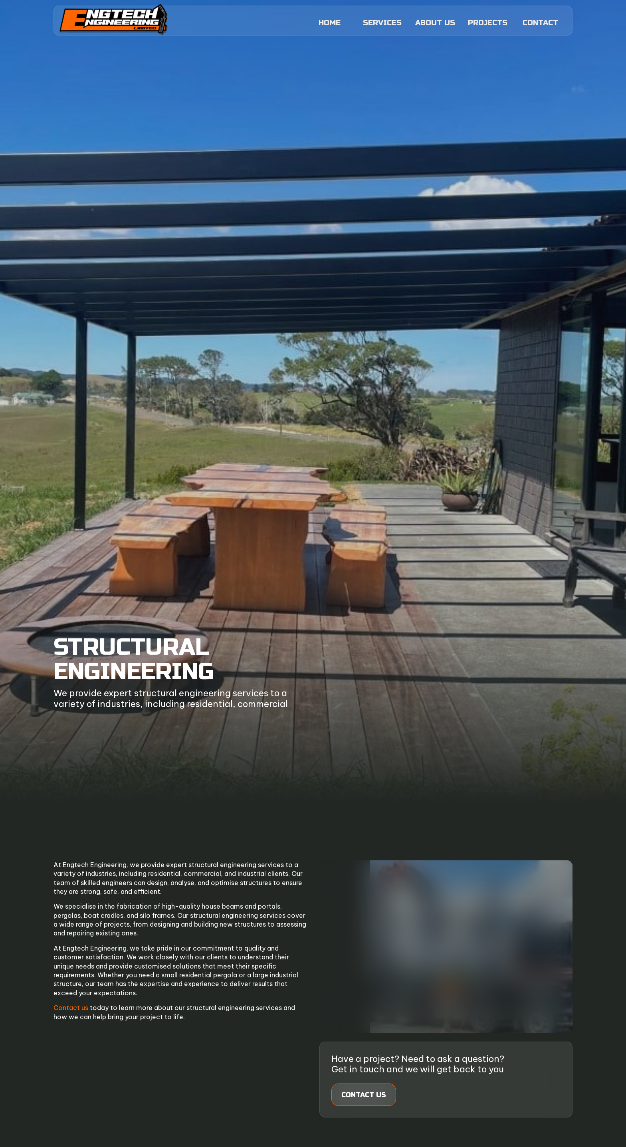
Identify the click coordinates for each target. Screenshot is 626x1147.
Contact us (70, 1008)
